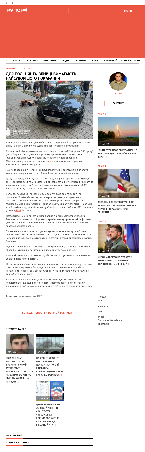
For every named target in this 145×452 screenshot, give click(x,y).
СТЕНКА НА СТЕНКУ (130, 60)
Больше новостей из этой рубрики (49, 312)
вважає (50, 161)
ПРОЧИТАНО (81, 60)
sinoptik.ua (103, 323)
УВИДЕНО (66, 60)
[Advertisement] (72, 35)
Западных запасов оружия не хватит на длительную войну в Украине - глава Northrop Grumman (117, 206)
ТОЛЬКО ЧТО (16, 60)
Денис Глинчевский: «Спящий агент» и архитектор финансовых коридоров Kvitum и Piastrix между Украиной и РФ (49, 417)
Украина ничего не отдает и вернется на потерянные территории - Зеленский (116, 260)
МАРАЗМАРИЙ (110, 60)
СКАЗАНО (95, 60)
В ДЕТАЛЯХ (32, 60)
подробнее (118, 103)
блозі (18, 210)
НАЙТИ (128, 10)
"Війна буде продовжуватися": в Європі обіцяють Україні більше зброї (117, 153)
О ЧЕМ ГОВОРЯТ (50, 60)
